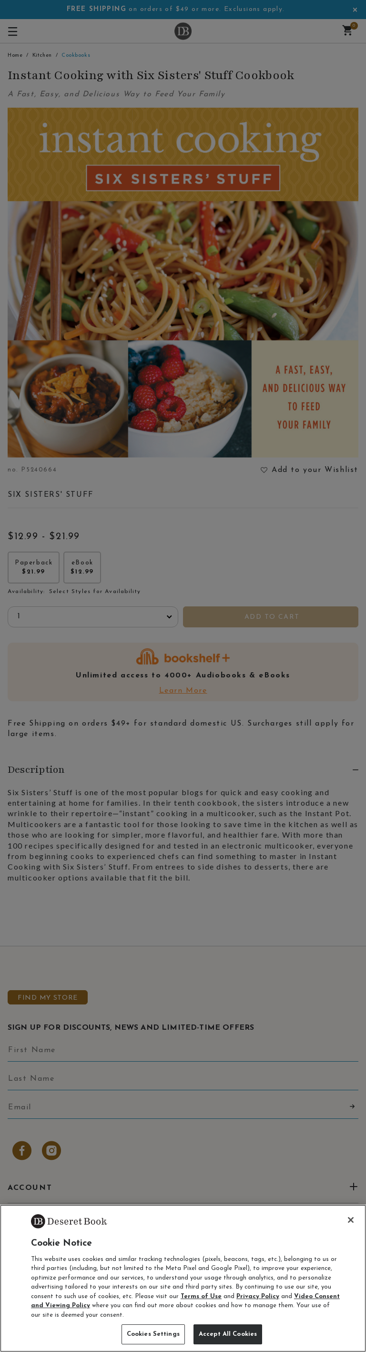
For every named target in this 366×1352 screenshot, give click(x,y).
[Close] (350, 1219)
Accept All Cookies (228, 1334)
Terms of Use (201, 1296)
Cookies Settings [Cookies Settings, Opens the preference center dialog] (153, 1334)
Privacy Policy (257, 1296)
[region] (183, 1278)
